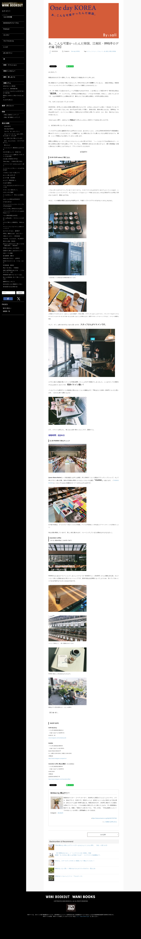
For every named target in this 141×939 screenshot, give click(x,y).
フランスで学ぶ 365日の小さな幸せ (12, 208)
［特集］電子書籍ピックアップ (11, 117)
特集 (3, 111)
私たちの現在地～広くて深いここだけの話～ (13, 278)
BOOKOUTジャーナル (10, 23)
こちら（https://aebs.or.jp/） (83, 916)
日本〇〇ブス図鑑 (8, 253)
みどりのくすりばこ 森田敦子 (11, 231)
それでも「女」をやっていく (11, 131)
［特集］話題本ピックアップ (11, 114)
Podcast (5, 29)
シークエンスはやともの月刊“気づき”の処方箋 (13, 92)
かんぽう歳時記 (7, 183)
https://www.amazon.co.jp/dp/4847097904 (104, 818)
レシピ (5, 47)
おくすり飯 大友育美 (9, 177)
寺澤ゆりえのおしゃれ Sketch (11, 248)
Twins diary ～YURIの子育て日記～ (13, 161)
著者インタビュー (8, 71)
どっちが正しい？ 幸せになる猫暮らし (13, 195)
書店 (107, 51)
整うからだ (6, 145)
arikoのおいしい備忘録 (9, 86)
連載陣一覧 (6, 311)
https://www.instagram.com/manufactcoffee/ (59, 779)
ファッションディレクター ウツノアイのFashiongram (13, 205)
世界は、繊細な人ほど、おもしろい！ (13, 233)
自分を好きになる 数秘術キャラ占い (13, 284)
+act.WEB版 (7, 17)
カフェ (89, 51)
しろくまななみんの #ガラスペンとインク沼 (13, 186)
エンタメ (5, 35)
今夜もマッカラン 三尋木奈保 (11, 236)
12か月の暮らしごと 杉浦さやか (12, 152)
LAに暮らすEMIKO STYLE (10, 159)
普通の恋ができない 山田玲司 (11, 258)
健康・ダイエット (8, 105)
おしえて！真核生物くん (9, 180)
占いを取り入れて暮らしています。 (13, 138)
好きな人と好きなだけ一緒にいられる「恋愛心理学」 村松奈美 (13, 244)
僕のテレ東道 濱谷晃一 (9, 241)
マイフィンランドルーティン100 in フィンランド (13, 227)
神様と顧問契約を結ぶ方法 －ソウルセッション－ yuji (13, 271)
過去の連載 (5, 123)
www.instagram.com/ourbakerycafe (57, 738)
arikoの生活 (7, 126)
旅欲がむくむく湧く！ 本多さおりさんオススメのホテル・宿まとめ (75, 868)
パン (102, 51)
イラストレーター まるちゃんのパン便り (13, 164)
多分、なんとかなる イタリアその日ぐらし (13, 141)
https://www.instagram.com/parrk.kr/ (57, 758)
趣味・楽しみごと (8, 77)
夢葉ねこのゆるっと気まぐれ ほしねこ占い (13, 96)
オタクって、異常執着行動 (10, 88)
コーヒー (93, 51)
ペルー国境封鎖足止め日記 (10, 215)
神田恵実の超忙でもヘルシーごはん (12, 274)
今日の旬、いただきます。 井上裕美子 (13, 238)
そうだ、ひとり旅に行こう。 (11, 189)
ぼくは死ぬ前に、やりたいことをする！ (13, 218)
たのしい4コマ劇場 (8, 192)
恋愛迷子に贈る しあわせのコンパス (13, 250)
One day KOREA (8, 129)
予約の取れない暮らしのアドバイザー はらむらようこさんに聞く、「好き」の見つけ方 (81, 845)
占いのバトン (7, 53)
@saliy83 (60, 813)
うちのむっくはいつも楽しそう (11, 172)
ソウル (98, 51)
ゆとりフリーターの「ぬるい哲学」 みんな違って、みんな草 (13, 134)
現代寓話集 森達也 (8, 265)
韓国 (110, 51)
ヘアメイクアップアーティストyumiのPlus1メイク (13, 212)
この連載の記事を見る (110, 822)
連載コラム (6, 83)
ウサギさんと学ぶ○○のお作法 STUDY (13, 169)
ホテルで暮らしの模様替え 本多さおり (13, 223)
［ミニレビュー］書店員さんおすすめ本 (13, 148)
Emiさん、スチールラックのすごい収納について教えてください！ (75, 861)
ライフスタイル (8, 41)
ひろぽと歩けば (7, 201)
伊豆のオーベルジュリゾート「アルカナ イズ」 (69, 876)
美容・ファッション (9, 65)
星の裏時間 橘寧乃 (8, 255)
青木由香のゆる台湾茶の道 (10, 286)
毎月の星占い (7, 308)
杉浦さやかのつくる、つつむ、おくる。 (13, 261)
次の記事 (103, 834)
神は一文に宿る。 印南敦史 (11, 267)
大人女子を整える (8, 99)
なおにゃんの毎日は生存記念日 (11, 199)
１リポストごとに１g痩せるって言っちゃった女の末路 (13, 155)
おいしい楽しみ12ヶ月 (9, 175)
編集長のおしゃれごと (9, 281)
